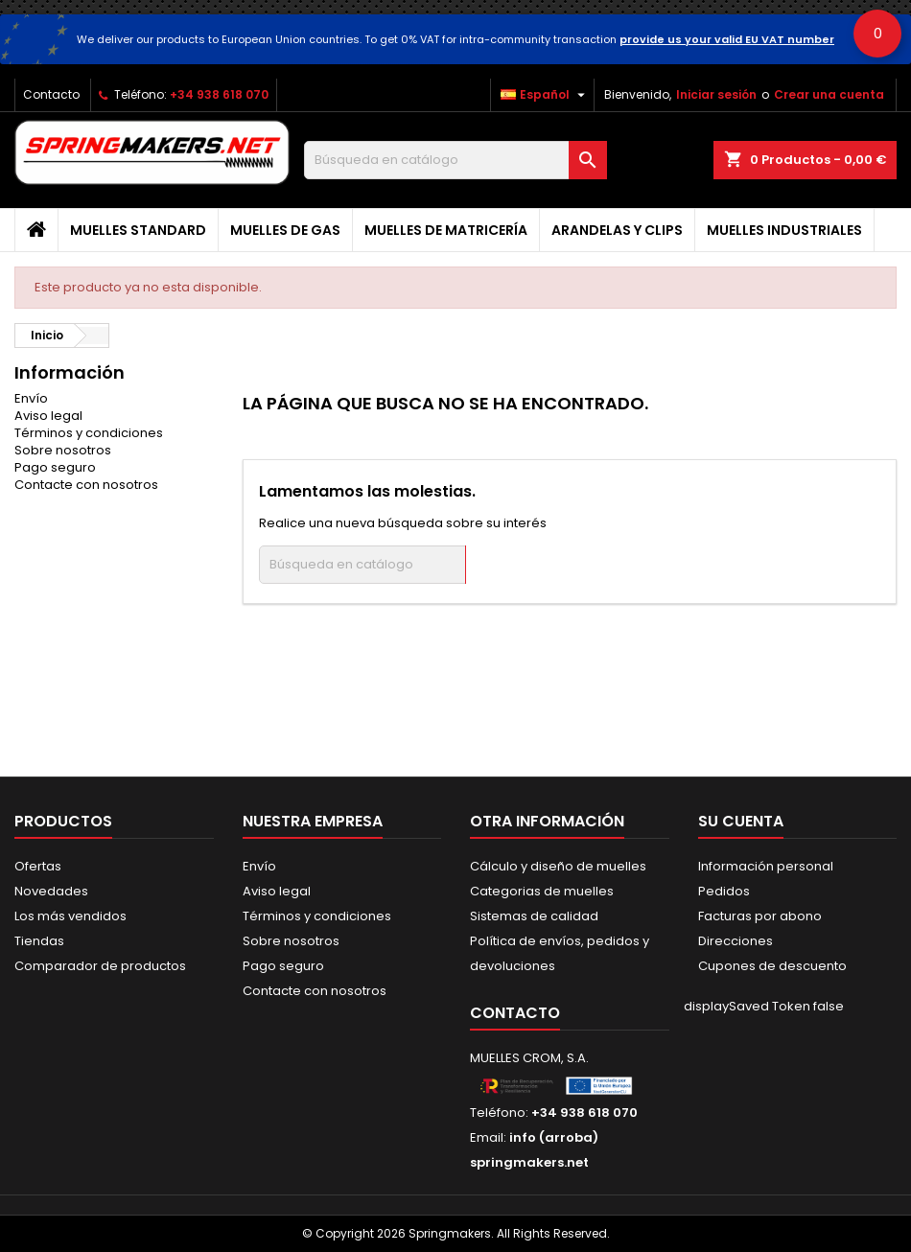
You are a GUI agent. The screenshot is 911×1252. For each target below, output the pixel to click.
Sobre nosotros (62, 450)
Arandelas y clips (617, 230)
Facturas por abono (760, 916)
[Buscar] (456, 160)
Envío (31, 398)
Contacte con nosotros (86, 484)
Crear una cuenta (829, 94)
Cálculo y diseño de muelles (558, 866)
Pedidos (724, 891)
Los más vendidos (70, 916)
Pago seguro (55, 467)
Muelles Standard (138, 230)
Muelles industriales (784, 230)
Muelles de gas (285, 230)
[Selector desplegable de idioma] (545, 95)
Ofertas (37, 866)
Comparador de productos (100, 966)
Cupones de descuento (772, 966)
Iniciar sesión (716, 94)
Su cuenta (740, 821)
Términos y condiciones (88, 433)
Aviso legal (48, 415)
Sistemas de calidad (534, 916)
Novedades (51, 891)
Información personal (765, 866)
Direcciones (735, 941)
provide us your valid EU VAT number (726, 39)
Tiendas (39, 941)
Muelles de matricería (445, 230)
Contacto (51, 94)
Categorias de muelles (542, 891)
